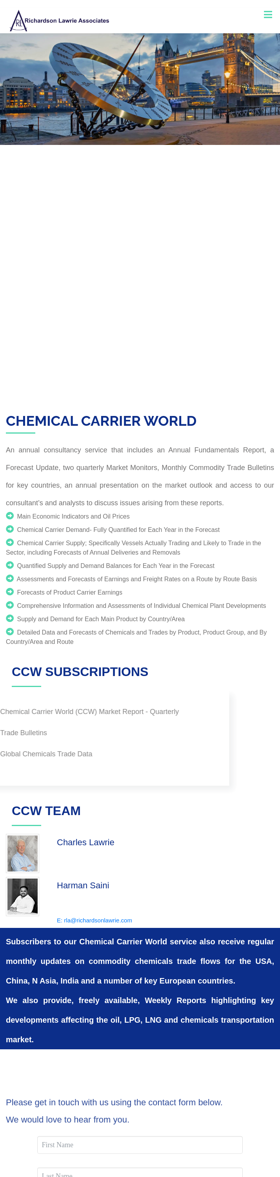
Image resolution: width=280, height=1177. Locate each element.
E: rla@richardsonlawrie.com (94, 920)
